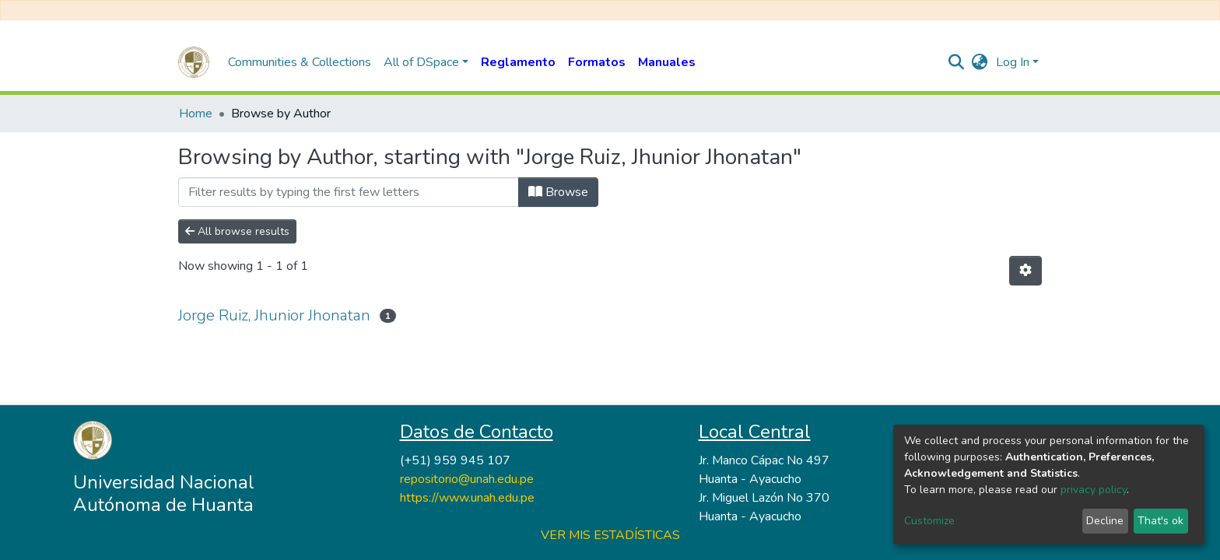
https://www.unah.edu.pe (467, 497)
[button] (980, 62)
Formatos (597, 62)
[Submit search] (956, 62)
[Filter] (348, 192)
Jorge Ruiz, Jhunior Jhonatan (274, 315)
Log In (1012, 62)
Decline (1105, 520)
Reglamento (518, 62)
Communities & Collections (299, 62)
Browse (558, 192)
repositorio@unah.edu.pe (467, 479)
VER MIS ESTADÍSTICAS (610, 535)
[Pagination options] (1025, 270)
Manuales (667, 62)
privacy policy (1093, 489)
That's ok (1160, 520)
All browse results (237, 231)
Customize (929, 520)
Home (195, 113)
